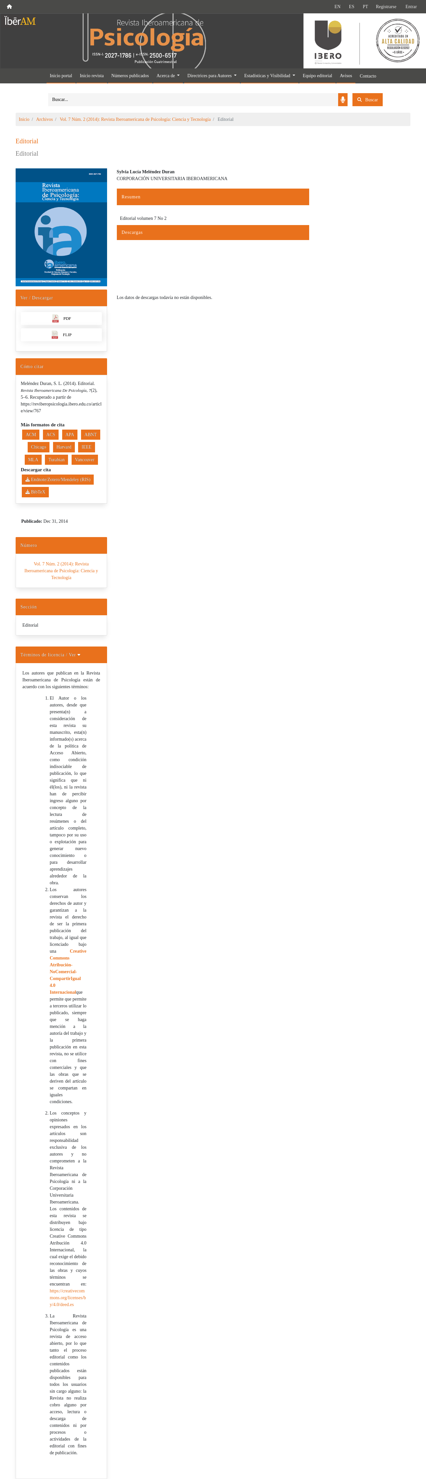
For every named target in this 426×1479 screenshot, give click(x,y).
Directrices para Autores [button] (210, 75)
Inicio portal (61, 75)
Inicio (24, 119)
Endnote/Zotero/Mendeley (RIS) (57, 479)
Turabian (56, 459)
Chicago (38, 447)
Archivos (44, 119)
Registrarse (386, 6)
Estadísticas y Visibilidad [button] (267, 75)
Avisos (346, 75)
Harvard (63, 447)
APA (69, 434)
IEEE (86, 447)
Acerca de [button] (166, 75)
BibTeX (35, 492)
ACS (50, 434)
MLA (33, 459)
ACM (31, 434)
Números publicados (130, 75)
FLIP (61, 335)
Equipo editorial (317, 75)
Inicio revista (91, 75)
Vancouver (84, 459)
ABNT (90, 434)
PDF (61, 318)
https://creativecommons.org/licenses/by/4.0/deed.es (68, 1297)
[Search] (193, 99)
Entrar (411, 6)
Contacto (368, 76)
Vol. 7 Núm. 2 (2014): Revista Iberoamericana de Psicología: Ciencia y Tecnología (135, 119)
